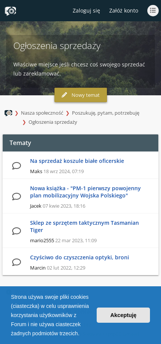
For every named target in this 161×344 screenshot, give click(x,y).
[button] (82, 334)
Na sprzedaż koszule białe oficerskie (77, 160)
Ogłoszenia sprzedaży (53, 121)
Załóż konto (123, 10)
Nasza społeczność (42, 112)
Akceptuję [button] (123, 315)
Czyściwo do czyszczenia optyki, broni (79, 257)
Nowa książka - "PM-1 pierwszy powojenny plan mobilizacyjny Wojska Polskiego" (85, 192)
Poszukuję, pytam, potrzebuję (105, 112)
